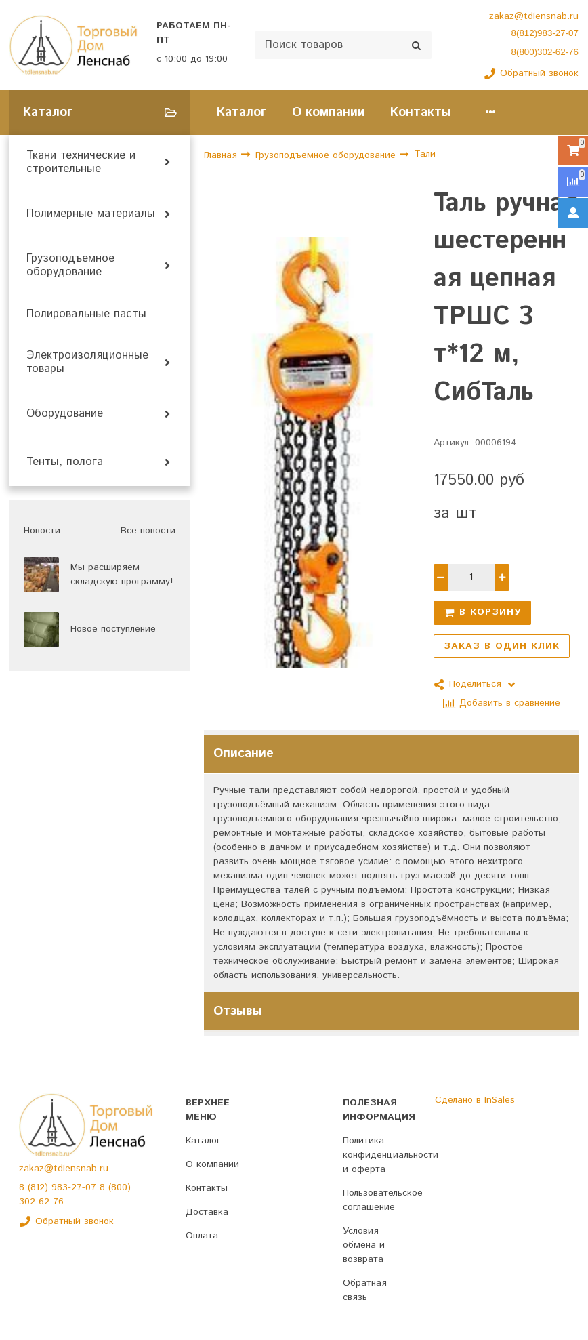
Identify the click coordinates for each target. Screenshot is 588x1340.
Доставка (207, 1212)
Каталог (242, 112)
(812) (39, 1187)
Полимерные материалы (90, 214)
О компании (328, 112)
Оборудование (64, 414)
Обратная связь (365, 1290)
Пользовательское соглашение (383, 1200)
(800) (119, 1187)
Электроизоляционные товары (87, 362)
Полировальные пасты (86, 314)
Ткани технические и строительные (80, 162)
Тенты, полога (64, 462)
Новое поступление (113, 629)
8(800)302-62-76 (545, 52)
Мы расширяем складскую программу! (121, 574)
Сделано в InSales (475, 1100)
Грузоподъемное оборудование (70, 265)
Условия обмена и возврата (364, 1245)
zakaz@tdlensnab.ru (534, 16)
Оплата (202, 1235)
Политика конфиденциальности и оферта (390, 1155)
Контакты (420, 112)
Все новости (148, 530)
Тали (425, 154)
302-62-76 (41, 1202)
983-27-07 (75, 1187)
